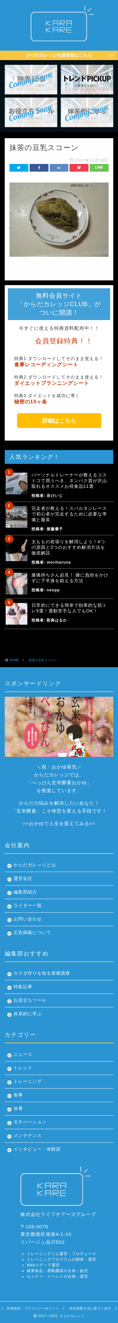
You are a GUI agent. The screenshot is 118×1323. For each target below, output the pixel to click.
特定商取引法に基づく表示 (90, 1308)
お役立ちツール (30, 1000)
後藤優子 (55, 529)
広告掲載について (32, 932)
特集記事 (23, 986)
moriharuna (59, 562)
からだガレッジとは (35, 865)
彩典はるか (57, 620)
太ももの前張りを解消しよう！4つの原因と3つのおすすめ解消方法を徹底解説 (68, 547)
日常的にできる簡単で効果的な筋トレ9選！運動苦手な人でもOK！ (69, 608)
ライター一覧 (28, 905)
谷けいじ (55, 495)
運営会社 (23, 878)
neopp (53, 590)
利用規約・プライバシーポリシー (33, 1308)
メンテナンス (28, 1135)
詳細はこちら (59, 421)
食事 (18, 1095)
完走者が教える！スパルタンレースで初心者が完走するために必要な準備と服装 (69, 514)
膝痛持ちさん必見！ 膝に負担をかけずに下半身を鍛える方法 (70, 577)
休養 (18, 1108)
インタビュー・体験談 (37, 1149)
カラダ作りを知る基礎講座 (42, 973)
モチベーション (30, 1122)
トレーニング (28, 1081)
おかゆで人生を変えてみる (59, 823)
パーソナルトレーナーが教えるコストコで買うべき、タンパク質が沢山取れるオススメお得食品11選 (69, 480)
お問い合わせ (28, 919)
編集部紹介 (25, 892)
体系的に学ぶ (28, 1013)
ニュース (23, 1054)
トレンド (23, 1068)
